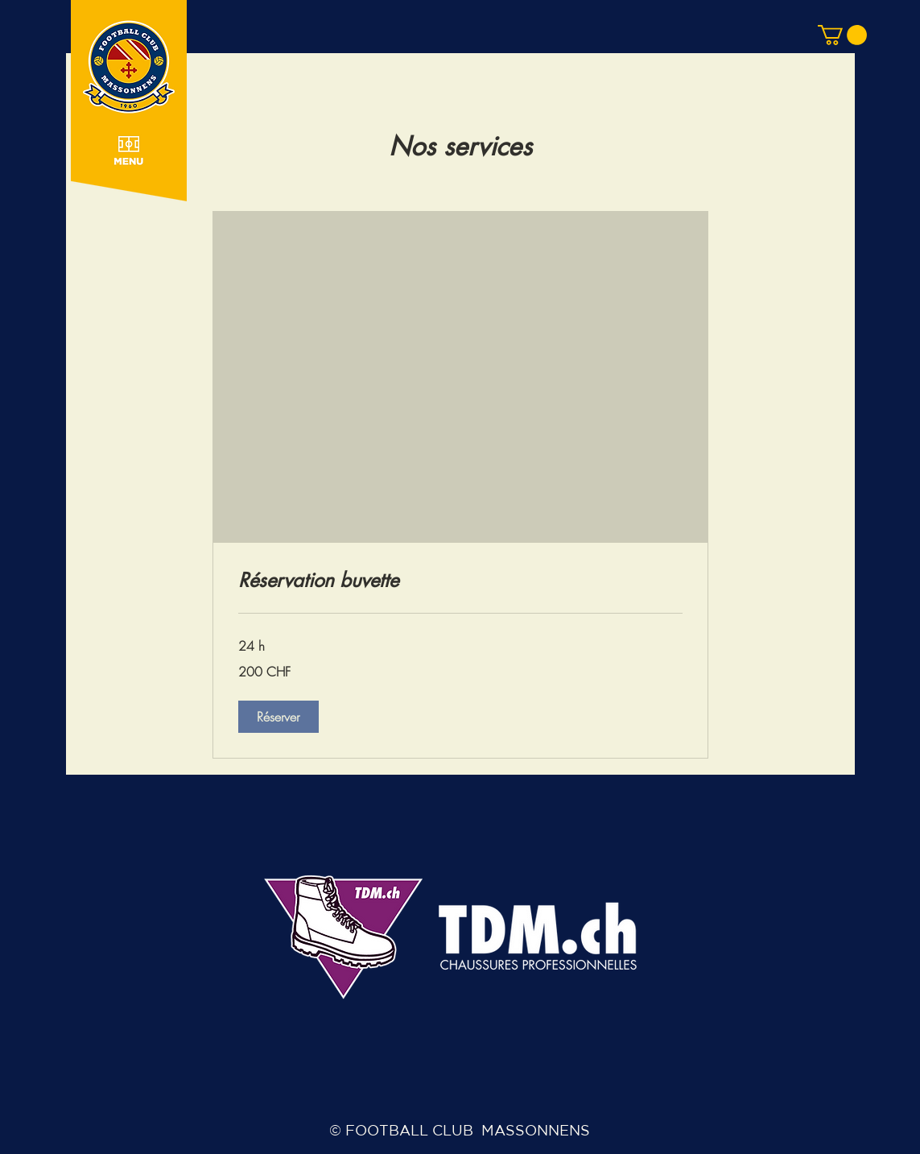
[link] (460, 581)
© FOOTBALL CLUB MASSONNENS (459, 1130)
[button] (129, 106)
